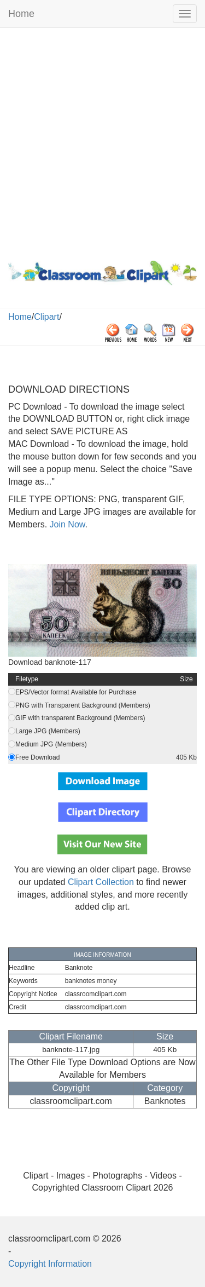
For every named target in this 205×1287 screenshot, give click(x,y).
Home (21, 13)
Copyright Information (50, 1263)
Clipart (46, 316)
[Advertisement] (102, 141)
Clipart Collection (101, 882)
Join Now (66, 524)
